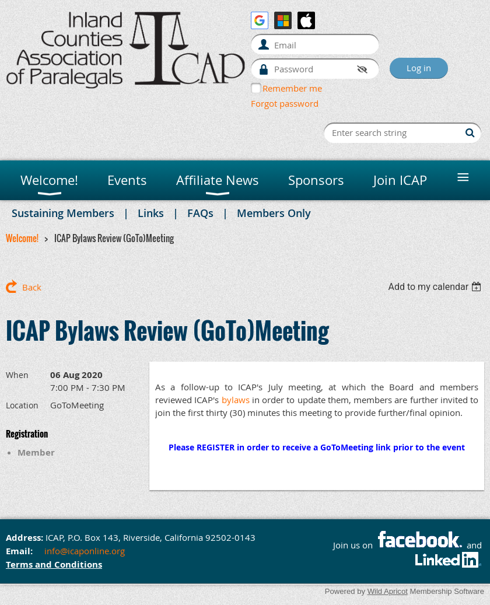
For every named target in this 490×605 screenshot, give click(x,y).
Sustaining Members (63, 213)
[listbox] (436, 286)
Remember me (292, 88)
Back (31, 287)
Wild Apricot (388, 591)
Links (151, 213)
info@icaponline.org (84, 551)
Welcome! (22, 238)
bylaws (236, 399)
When (17, 374)
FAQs (200, 213)
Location (22, 405)
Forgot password (284, 103)
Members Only (274, 213)
